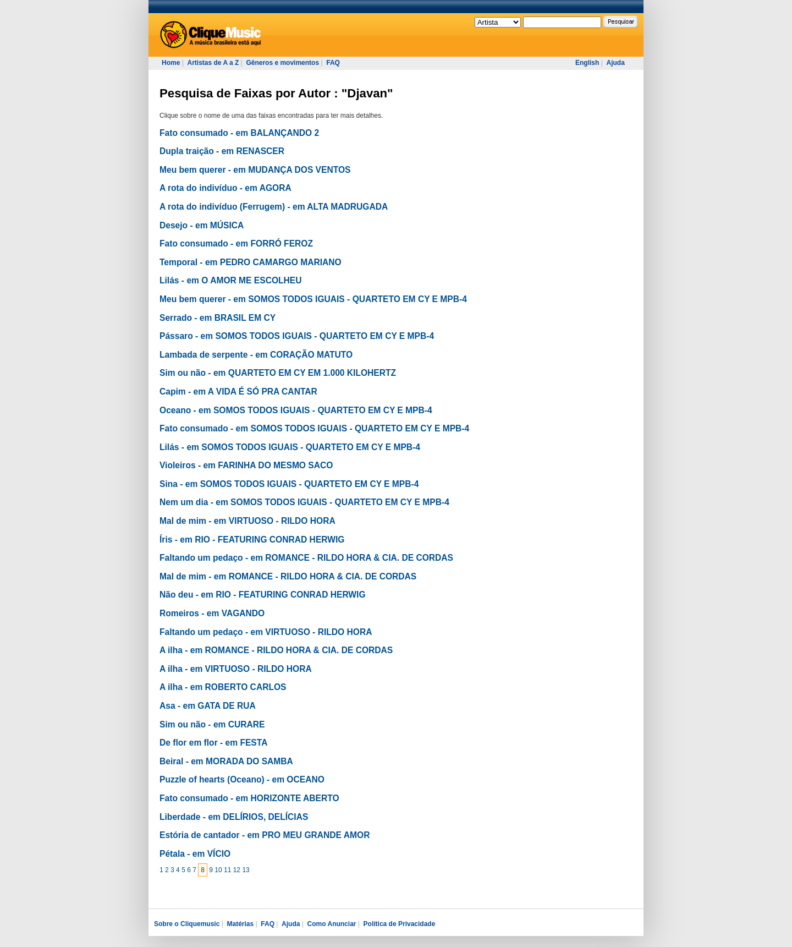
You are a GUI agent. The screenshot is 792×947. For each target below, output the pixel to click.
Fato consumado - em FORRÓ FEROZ (236, 243)
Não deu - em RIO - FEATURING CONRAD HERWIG (263, 594)
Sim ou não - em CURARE (212, 724)
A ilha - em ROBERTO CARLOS (223, 687)
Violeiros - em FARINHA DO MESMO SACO (246, 465)
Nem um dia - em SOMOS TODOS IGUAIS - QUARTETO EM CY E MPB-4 (304, 502)
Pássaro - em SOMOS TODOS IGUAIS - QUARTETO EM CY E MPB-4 (297, 336)
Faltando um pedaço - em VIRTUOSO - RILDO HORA (266, 632)
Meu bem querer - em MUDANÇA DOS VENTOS (255, 169)
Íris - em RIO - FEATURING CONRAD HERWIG (252, 539)
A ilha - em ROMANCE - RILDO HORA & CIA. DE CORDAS (276, 650)
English (587, 63)
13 (245, 870)
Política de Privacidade (400, 924)
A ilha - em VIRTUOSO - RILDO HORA (236, 669)
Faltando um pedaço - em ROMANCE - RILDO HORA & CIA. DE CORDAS (306, 557)
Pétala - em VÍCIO (195, 853)
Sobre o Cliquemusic (186, 924)
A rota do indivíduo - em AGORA (226, 188)
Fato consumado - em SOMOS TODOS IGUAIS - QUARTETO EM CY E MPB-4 (314, 428)
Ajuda (615, 63)
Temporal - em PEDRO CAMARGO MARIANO (251, 262)
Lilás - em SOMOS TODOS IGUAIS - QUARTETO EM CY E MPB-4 (290, 447)
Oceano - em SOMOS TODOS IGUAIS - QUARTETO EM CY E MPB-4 (296, 410)
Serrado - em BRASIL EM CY (218, 317)
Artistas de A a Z (213, 63)
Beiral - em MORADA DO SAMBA (226, 761)
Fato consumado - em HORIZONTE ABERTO (249, 798)
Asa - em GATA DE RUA (208, 705)
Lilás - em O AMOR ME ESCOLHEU (231, 280)
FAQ (333, 63)
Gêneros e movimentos (282, 63)
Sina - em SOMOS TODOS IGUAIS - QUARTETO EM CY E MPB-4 (289, 484)
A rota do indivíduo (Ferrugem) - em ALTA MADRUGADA (274, 206)
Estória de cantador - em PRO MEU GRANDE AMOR (265, 835)
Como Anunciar (331, 924)
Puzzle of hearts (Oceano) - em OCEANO (242, 779)
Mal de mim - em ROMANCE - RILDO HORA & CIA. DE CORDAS (288, 576)
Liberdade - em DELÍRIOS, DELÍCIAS (234, 817)
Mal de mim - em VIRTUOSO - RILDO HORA (248, 520)
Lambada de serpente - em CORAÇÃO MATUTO (256, 354)
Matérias (240, 924)
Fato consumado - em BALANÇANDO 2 (239, 133)
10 (218, 870)
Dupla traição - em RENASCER (222, 151)
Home (171, 63)
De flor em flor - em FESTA (213, 742)
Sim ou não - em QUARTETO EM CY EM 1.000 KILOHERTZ (278, 372)
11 (227, 870)
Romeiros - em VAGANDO (212, 613)
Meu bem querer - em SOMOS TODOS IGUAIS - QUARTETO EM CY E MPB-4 (313, 299)
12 (236, 870)
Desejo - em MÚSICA (202, 225)
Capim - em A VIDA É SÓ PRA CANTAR (238, 391)
